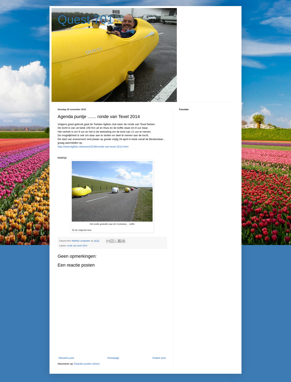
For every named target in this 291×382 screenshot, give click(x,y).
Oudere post (159, 358)
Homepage (113, 358)
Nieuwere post (66, 358)
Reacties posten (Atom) (86, 363)
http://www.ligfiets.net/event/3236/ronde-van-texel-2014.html (93, 146)
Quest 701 (86, 19)
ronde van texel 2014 (77, 245)
